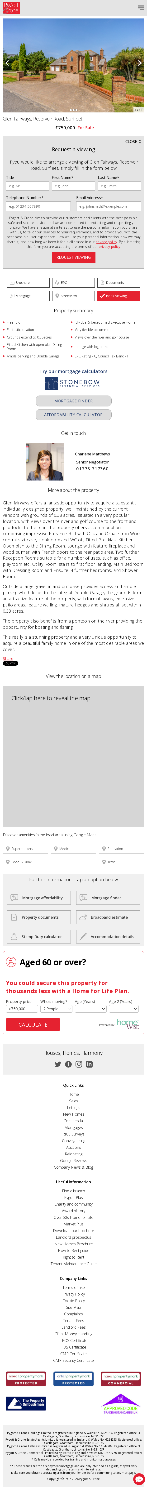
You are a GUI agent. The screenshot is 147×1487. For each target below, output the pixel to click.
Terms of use (73, 1287)
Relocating (73, 1154)
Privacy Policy (73, 1294)
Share (8, 658)
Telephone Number (24, 197)
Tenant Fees (73, 1320)
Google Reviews (73, 1160)
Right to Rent (73, 1257)
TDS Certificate (73, 1347)
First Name (62, 177)
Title (10, 177)
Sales (73, 1101)
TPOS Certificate (73, 1340)
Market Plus (73, 1224)
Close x (133, 141)
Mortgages (73, 1127)
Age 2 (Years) (120, 1001)
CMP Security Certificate (73, 1360)
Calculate (33, 1024)
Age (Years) (85, 1001)
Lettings (73, 1107)
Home (73, 1094)
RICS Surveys (73, 1134)
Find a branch (73, 1190)
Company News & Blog (73, 1167)
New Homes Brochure (73, 1244)
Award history (73, 1210)
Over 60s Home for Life (73, 1217)
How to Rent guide (73, 1250)
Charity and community (73, 1204)
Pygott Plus (73, 1197)
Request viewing (74, 257)
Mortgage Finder (73, 401)
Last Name (108, 177)
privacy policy (106, 242)
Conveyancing (73, 1140)
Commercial (74, 1120)
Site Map (73, 1307)
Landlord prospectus (73, 1237)
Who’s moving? (53, 1001)
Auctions (73, 1147)
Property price (19, 1001)
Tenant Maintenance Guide (74, 1263)
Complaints (73, 1314)
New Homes (73, 1114)
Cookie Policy (73, 1300)
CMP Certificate (73, 1353)
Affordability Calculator (73, 414)
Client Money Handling (73, 1333)
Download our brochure (73, 1230)
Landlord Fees (73, 1327)
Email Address (89, 197)
